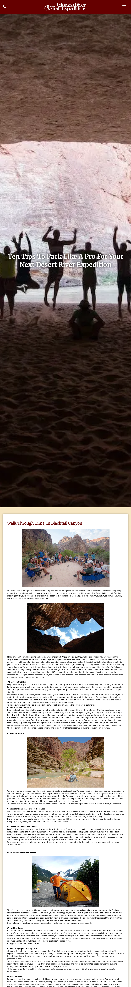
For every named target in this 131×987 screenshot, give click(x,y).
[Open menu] (124, 7)
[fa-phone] (5, 8)
